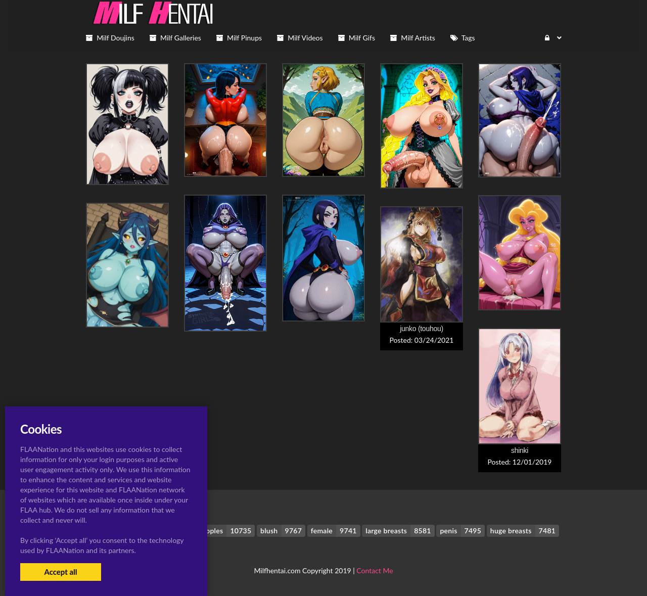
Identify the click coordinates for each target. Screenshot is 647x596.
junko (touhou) (421, 329)
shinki (519, 450)
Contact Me (374, 570)
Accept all (60, 571)
